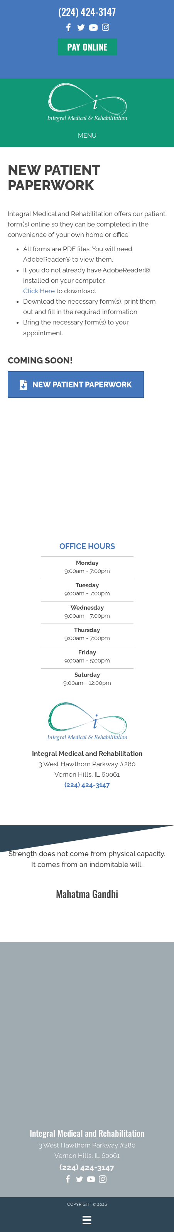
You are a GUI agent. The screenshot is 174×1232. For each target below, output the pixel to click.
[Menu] (87, 1220)
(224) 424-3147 (87, 11)
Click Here (39, 291)
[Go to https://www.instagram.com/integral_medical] (105, 28)
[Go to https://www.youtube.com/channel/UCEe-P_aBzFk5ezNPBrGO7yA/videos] (93, 28)
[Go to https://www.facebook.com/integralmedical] (68, 28)
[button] (87, 46)
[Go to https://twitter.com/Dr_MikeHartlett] (81, 28)
